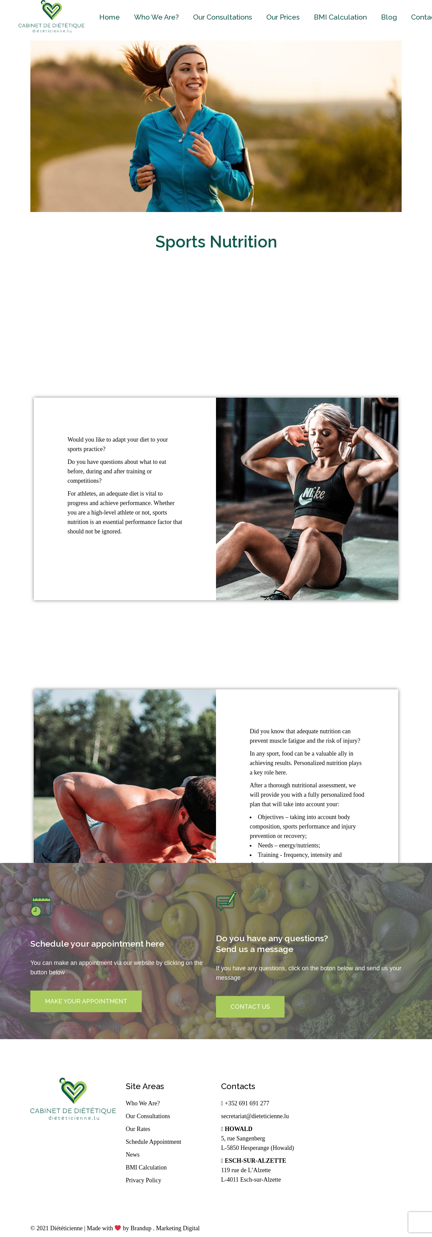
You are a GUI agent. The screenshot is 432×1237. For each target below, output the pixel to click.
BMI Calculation (146, 1167)
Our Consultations (148, 1116)
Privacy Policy (144, 1180)
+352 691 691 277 (245, 1103)
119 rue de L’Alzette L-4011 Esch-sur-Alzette (253, 1170)
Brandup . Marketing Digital (165, 1228)
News (133, 1154)
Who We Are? (143, 1103)
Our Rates (138, 1129)
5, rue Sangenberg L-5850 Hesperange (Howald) (257, 1138)
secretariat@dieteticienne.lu (255, 1116)
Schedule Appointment (153, 1141)
